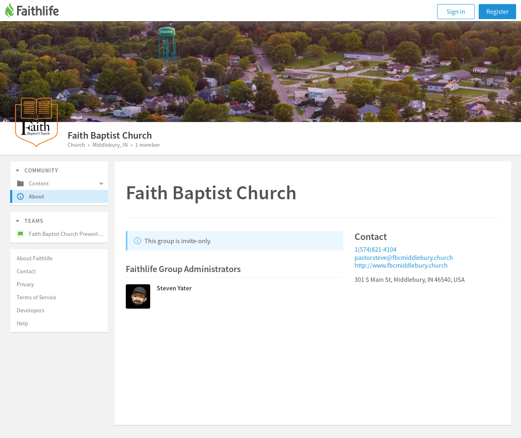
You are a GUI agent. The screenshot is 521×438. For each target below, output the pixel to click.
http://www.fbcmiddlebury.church (401, 265)
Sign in (456, 11)
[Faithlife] (36, 11)
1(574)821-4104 (375, 249)
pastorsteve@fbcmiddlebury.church (404, 257)
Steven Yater (174, 288)
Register (497, 11)
